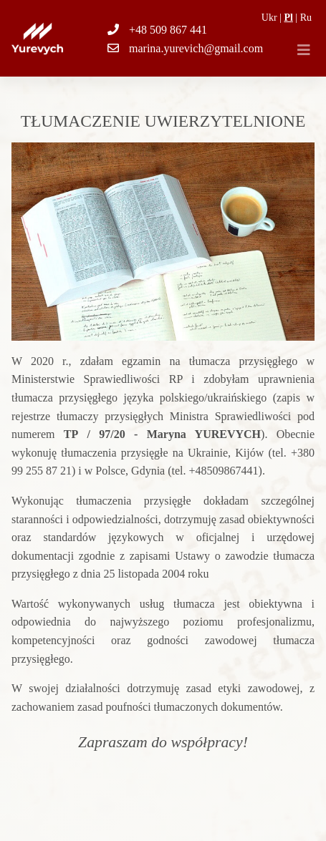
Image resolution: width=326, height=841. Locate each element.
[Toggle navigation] (304, 50)
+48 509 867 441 (168, 30)
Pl (288, 17)
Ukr (269, 17)
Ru (306, 17)
